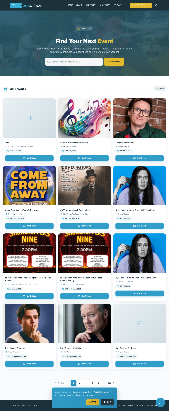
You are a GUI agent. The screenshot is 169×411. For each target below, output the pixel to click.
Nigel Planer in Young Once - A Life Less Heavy (135, 280)
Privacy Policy (153, 405)
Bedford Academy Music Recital (74, 146)
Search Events (114, 62)
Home (70, 5)
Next (111, 383)
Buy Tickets (105, 5)
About (79, 5)
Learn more (90, 395)
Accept (92, 402)
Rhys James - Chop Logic (16, 350)
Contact (117, 5)
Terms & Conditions (130, 405)
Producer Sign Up (140, 5)
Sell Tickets (90, 5)
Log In (156, 5)
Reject (107, 402)
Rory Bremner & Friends (70, 350)
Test (7, 144)
